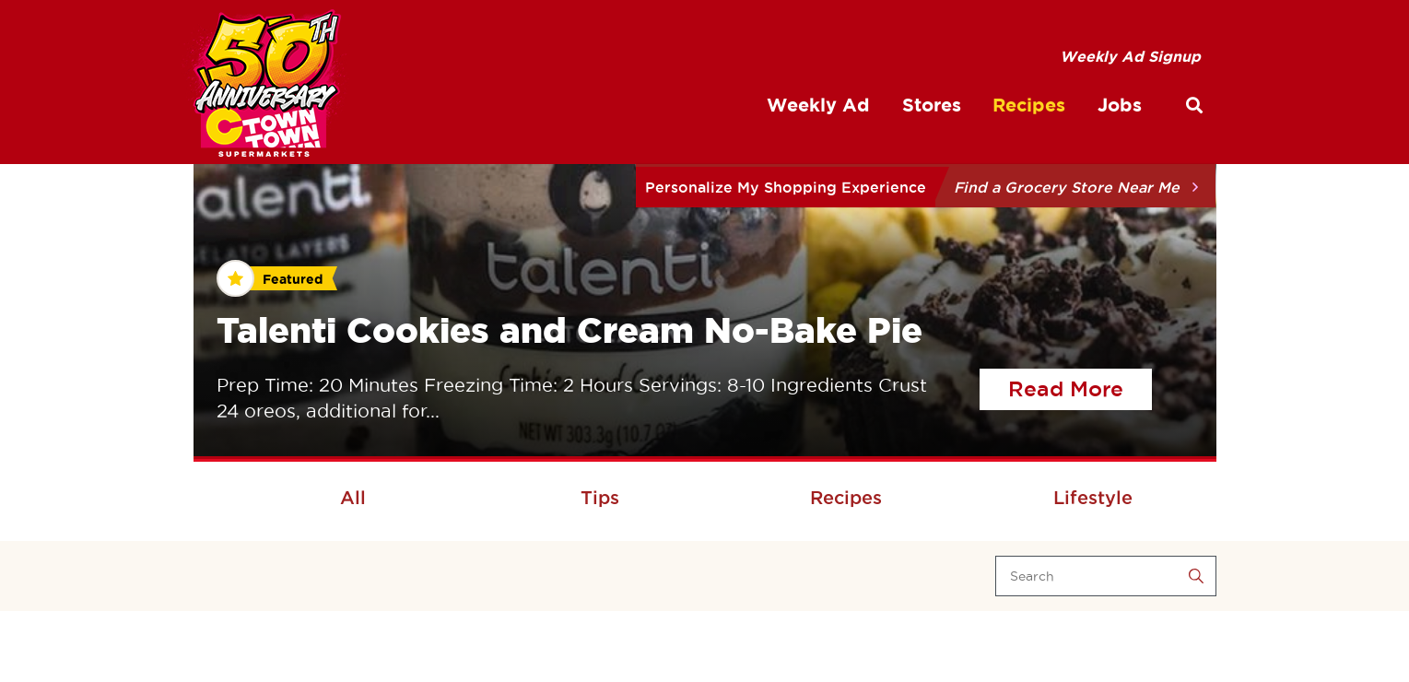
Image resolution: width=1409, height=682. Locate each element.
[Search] (1105, 576)
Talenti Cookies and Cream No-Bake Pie (569, 330)
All (353, 498)
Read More (1080, 386)
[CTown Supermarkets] (265, 86)
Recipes (846, 498)
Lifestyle (1093, 498)
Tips (600, 498)
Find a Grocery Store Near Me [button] (1067, 187)
